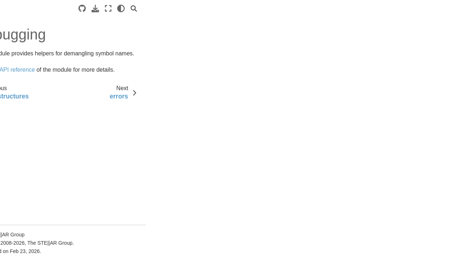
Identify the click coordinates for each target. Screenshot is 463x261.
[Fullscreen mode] (234, 8)
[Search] (260, 8)
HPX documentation (29, 53)
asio (22, 240)
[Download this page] (221, 8)
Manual (14, 118)
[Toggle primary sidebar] (104, 8)
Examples (17, 106)
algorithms (29, 217)
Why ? (18, 141)
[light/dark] (247, 8)
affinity (24, 205)
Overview (17, 182)
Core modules (29, 194)
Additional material (27, 152)
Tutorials (16, 95)
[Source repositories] (207, 8)
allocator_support (37, 228)
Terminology (20, 129)
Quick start (18, 83)
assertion (27, 251)
